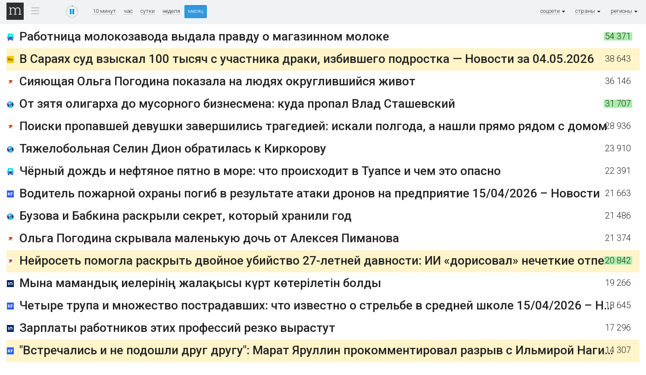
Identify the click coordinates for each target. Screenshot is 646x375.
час (128, 11)
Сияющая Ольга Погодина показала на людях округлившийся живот (217, 81)
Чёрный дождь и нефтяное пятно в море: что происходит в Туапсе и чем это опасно (260, 171)
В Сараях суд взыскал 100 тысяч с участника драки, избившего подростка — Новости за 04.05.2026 (306, 59)
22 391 (618, 171)
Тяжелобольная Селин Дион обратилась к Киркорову (172, 148)
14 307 (618, 350)
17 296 (618, 328)
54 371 (618, 36)
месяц (195, 11)
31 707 (618, 104)
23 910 (618, 148)
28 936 (618, 126)
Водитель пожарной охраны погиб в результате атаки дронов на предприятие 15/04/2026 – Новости (309, 193)
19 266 (618, 283)
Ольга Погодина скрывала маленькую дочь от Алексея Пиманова (209, 238)
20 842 (618, 260)
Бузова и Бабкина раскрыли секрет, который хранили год (185, 216)
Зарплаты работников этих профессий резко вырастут (177, 328)
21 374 (618, 238)
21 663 (618, 193)
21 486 (618, 216)
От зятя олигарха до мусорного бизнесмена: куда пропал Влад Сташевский (237, 104)
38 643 (618, 59)
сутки (147, 11)
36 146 (618, 81)
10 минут (104, 11)
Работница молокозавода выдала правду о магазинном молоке (204, 36)
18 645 (618, 305)
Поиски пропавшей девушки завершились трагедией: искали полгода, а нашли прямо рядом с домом (313, 126)
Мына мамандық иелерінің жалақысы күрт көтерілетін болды (200, 283)
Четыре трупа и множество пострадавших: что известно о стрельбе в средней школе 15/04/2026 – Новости (331, 305)
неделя (171, 11)
